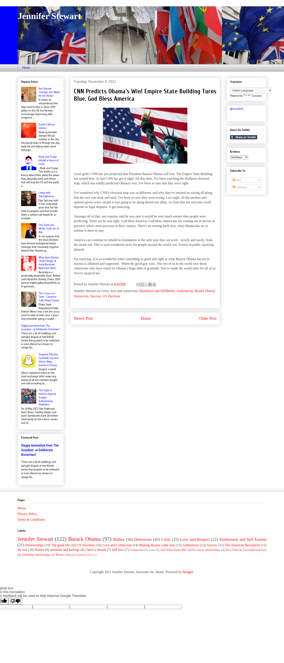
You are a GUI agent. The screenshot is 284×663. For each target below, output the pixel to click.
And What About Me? (173, 550)
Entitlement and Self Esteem (242, 539)
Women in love (84, 554)
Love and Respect (195, 539)
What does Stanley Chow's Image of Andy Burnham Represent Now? (49, 262)
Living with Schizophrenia (46, 194)
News (26, 67)
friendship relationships (36, 554)
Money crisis (63, 554)
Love (152, 550)
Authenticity (184, 291)
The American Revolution (242, 545)
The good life (60, 545)
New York (232, 550)
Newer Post (83, 318)
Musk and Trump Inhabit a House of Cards (48, 160)
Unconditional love (254, 550)
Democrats (81, 296)
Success (95, 296)
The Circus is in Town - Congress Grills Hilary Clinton (49, 296)
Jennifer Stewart (49, 16)
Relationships (34, 545)
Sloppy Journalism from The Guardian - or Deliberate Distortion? (40, 327)
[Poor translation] (15, 601)
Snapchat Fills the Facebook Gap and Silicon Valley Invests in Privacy (48, 359)
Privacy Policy (27, 514)
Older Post (207, 318)
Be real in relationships (206, 550)
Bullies (118, 539)
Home (146, 318)
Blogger (188, 572)
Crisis (166, 539)
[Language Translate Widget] (251, 90)
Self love (118, 550)
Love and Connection (117, 545)
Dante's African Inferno (47, 126)
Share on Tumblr (243, 137)
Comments (240, 187)
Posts (237, 180)
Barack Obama (205, 291)
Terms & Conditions (31, 519)
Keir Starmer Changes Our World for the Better (49, 92)
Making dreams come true (157, 545)
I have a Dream (95, 550)
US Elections (111, 296)
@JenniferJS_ (237, 109)
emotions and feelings (65, 550)
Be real (22, 550)
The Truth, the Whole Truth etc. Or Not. (49, 228)
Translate (252, 96)
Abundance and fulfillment (156, 291)
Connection (136, 550)
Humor (39, 550)
